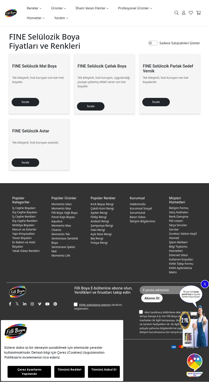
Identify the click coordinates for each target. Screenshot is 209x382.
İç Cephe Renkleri (24, 217)
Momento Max (61, 208)
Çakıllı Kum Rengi (102, 208)
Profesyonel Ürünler (133, 8)
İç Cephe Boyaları (24, 208)
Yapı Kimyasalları (23, 234)
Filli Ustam (176, 221)
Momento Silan (61, 204)
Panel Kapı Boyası (63, 217)
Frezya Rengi (99, 243)
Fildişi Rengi (99, 217)
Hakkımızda (138, 204)
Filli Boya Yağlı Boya (64, 213)
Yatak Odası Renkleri (26, 251)
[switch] (153, 43)
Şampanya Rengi (102, 226)
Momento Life (60, 256)
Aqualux (56, 221)
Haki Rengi (98, 230)
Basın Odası (138, 217)
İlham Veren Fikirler (91, 8)
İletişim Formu (178, 208)
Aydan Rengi (99, 213)
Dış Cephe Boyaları (24, 212)
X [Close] (204, 284)
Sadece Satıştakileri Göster (179, 43)
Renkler (32, 8)
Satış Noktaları (178, 212)
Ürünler (57, 8)
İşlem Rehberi (178, 242)
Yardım (59, 18)
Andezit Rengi (100, 221)
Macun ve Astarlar (24, 229)
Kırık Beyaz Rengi (102, 204)
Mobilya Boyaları (23, 225)
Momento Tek (60, 234)
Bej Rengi (97, 238)
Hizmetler (34, 18)
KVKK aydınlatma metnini (95, 305)
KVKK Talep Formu (181, 264)
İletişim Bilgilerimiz (142, 221)
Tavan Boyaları (22, 238)
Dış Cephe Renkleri (24, 221)
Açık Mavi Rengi (101, 234)
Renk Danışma (178, 217)
